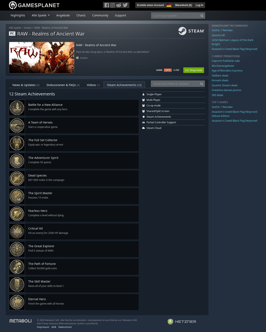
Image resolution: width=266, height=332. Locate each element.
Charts (81, 15)
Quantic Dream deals (225, 85)
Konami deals (220, 80)
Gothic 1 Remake (222, 30)
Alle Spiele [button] (39, 15)
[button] (168, 4)
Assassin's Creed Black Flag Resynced (234, 49)
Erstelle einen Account (150, 5)
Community (100, 15)
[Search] (202, 15)
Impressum (43, 326)
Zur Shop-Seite (193, 70)
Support (120, 15)
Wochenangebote (223, 66)
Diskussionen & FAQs (63, 85)
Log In (199, 5)
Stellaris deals (220, 75)
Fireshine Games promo (226, 90)
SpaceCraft (218, 35)
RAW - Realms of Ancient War (51, 27)
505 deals (217, 95)
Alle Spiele (15, 27)
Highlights (18, 15)
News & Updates (25, 85)
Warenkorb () (183, 5)
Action (27, 27)
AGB (54, 326)
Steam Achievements (124, 85)
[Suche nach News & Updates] (175, 83)
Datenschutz (65, 326)
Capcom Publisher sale (226, 61)
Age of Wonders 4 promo (227, 70)
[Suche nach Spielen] (175, 15)
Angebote (63, 15)
